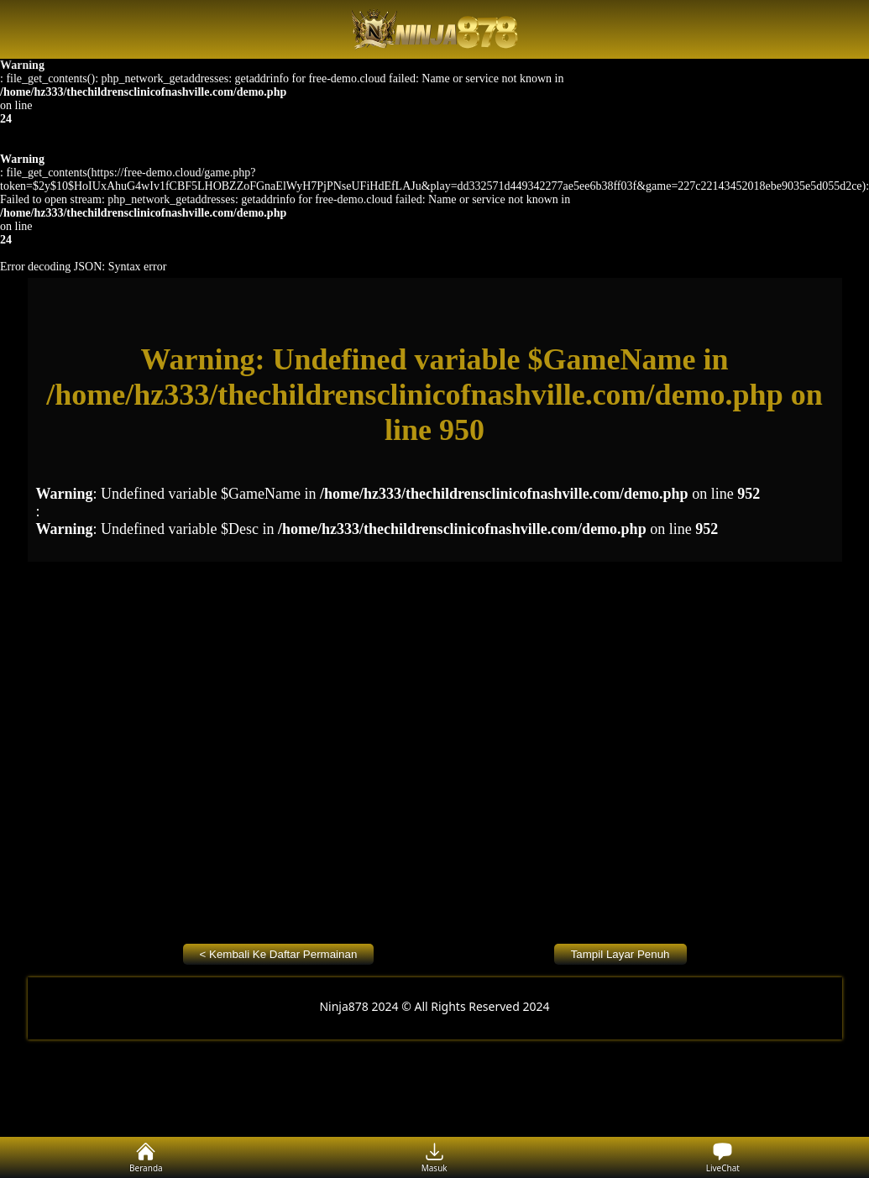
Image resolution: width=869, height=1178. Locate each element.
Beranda (146, 1157)
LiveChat (723, 1157)
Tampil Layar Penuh (620, 954)
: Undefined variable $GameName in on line (398, 493)
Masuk (434, 1157)
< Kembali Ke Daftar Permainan (279, 954)
